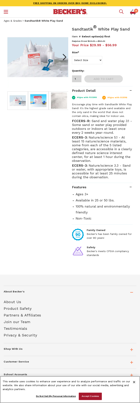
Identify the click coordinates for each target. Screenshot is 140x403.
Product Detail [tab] (84, 90)
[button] (6, 12)
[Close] (134, 382)
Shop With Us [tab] (13, 348)
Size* (75, 52)
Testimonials (15, 328)
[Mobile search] (121, 12)
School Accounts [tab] (15, 374)
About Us (12, 302)
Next (62, 57)
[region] (70, 389)
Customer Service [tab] (16, 361)
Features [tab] (79, 187)
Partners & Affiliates (22, 315)
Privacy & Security (20, 335)
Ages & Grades (13, 20)
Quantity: (78, 70)
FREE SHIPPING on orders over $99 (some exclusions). (70, 3)
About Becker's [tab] (14, 291)
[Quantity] (77, 78)
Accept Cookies (90, 396)
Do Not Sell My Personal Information (56, 396)
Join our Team (17, 322)
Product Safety (18, 308)
